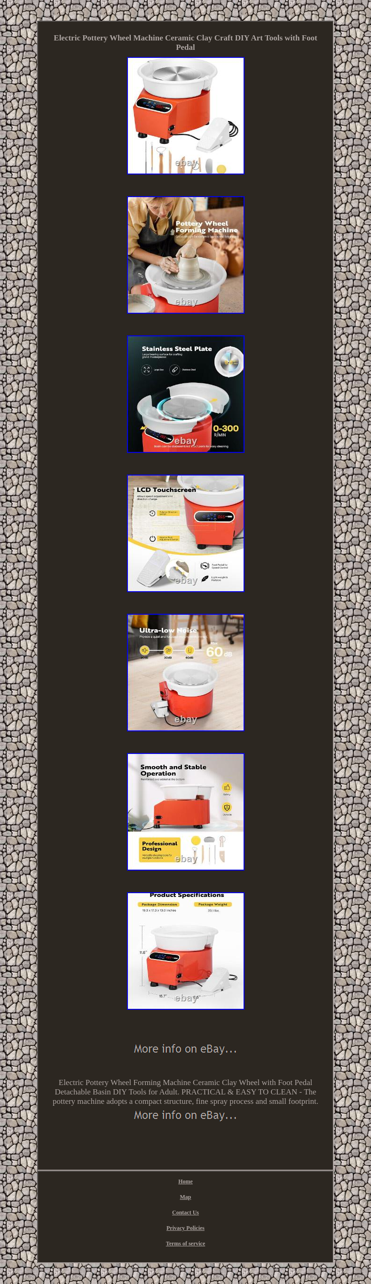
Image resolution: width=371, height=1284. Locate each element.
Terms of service (185, 1243)
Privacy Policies (185, 1228)
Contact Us (185, 1212)
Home (185, 1181)
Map (185, 1197)
